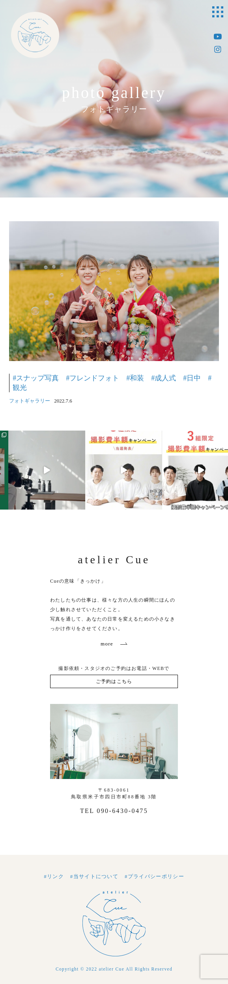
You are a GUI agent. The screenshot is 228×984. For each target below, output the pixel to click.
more (107, 643)
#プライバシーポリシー (154, 876)
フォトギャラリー (29, 401)
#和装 (135, 378)
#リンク (54, 876)
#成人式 (163, 378)
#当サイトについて (94, 876)
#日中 (192, 378)
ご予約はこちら (114, 681)
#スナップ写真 (36, 378)
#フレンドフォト (92, 378)
